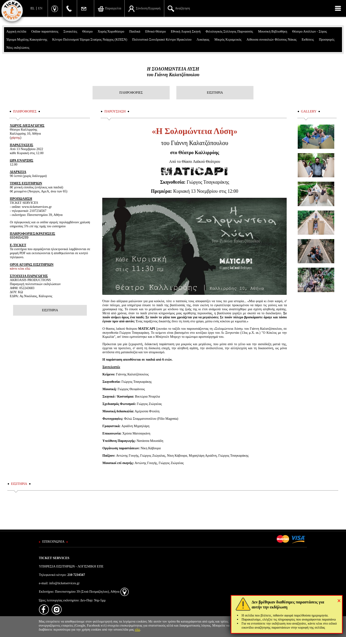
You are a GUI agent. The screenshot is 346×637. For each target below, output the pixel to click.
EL (33, 8)
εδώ (137, 629)
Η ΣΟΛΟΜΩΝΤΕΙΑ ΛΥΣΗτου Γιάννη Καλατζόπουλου (173, 71)
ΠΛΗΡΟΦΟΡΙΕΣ (131, 92)
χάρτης (15, 137)
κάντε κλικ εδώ (20, 268)
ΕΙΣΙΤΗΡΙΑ (215, 92)
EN (40, 8)
